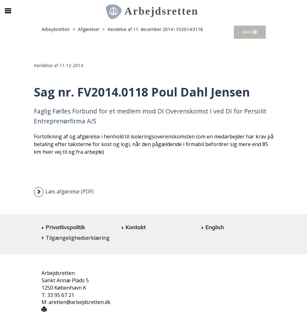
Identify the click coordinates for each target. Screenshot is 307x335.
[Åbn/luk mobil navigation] (8, 11)
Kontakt (136, 226)
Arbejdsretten (56, 29)
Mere (250, 32)
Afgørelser (88, 29)
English (214, 226)
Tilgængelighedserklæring (78, 237)
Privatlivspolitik (65, 226)
